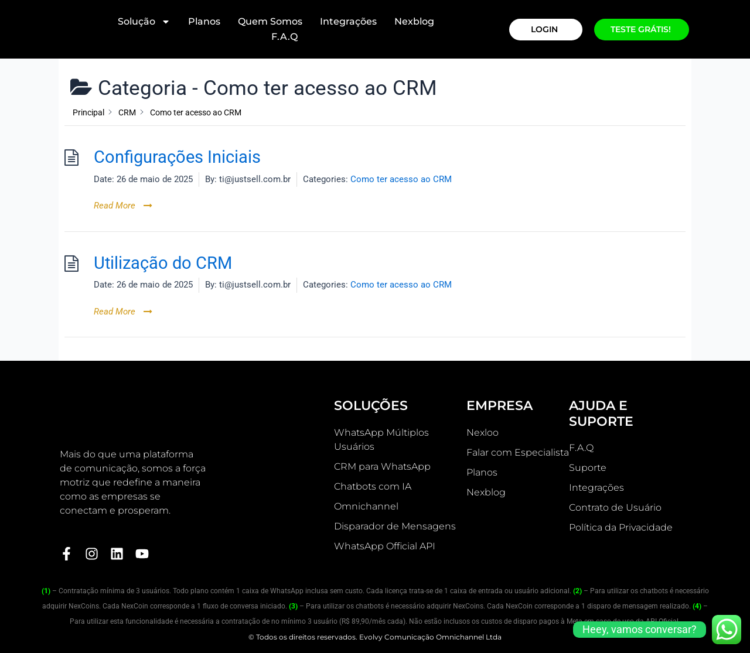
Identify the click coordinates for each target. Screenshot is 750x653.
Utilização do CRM (163, 263)
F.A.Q (284, 36)
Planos (204, 21)
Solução (144, 21)
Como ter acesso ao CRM (401, 179)
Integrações (348, 21)
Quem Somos (270, 21)
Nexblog (414, 21)
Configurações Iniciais (177, 157)
